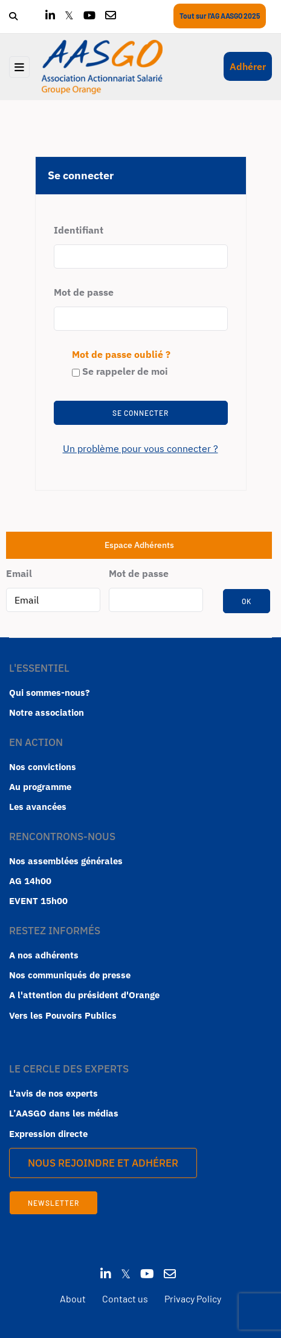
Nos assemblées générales (66, 861)
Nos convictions (42, 767)
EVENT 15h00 (38, 900)
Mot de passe (84, 292)
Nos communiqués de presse (70, 975)
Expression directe (48, 1133)
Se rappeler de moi (120, 371)
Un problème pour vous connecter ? (140, 448)
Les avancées (37, 806)
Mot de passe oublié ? (121, 354)
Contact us (125, 1298)
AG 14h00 (30, 881)
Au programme (40, 786)
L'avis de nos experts (53, 1093)
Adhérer (248, 66)
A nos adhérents (44, 955)
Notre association (46, 712)
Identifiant (78, 230)
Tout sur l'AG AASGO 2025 (219, 15)
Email (19, 573)
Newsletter (53, 1203)
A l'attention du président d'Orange (84, 995)
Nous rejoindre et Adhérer (103, 1163)
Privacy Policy (192, 1298)
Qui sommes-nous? (49, 692)
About (73, 1298)
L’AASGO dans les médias (63, 1113)
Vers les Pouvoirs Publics (63, 1015)
